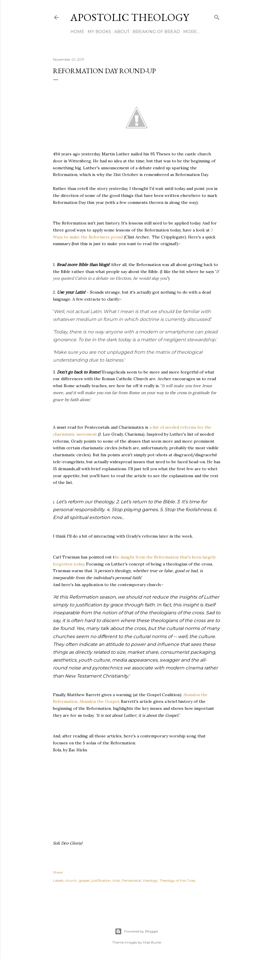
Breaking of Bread (156, 31)
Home (77, 31)
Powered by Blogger (136, 931)
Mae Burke (152, 942)
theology (150, 880)
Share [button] (58, 872)
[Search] (216, 16)
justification (101, 880)
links (116, 880)
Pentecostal (131, 880)
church (71, 880)
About (121, 31)
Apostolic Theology (129, 17)
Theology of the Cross (177, 880)
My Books (99, 31)
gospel (84, 880)
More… (191, 31)
